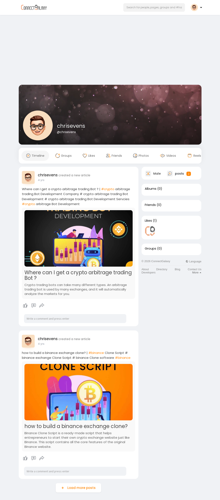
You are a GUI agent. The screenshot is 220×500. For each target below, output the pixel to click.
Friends (150, 205)
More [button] (196, 272)
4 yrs (41, 180)
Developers (149, 272)
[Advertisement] (110, 50)
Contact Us (194, 269)
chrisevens (71, 126)
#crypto (107, 189)
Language (193, 261)
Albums (150, 188)
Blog (177, 269)
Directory (161, 269)
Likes (148, 220)
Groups (150, 248)
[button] (154, 7)
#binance (96, 353)
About (145, 269)
